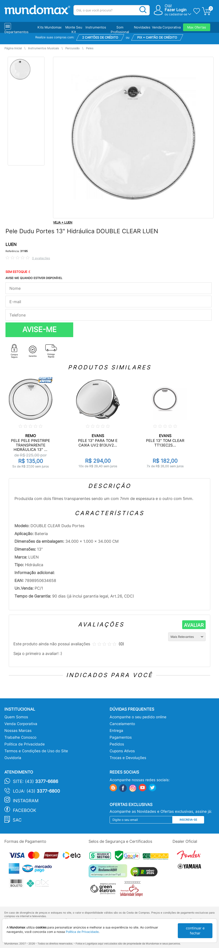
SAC (17, 820)
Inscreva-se (188, 819)
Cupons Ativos (122, 751)
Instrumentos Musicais (43, 48)
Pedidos (117, 744)
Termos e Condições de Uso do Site (36, 751)
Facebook (24, 810)
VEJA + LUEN (62, 222)
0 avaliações (41, 258)
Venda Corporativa (166, 27)
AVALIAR (194, 625)
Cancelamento (122, 724)
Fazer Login (176, 9)
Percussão (72, 48)
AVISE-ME (39, 329)
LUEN (10, 244)
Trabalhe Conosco (20, 737)
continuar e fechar (195, 930)
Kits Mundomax (49, 27)
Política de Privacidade (24, 744)
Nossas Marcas (18, 730)
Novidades (142, 27)
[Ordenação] (187, 636)
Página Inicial (13, 48)
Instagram (26, 800)
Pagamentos (121, 737)
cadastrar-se (178, 14)
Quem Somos (16, 717)
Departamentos (16, 32)
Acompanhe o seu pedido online (138, 717)
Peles (89, 48)
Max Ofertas (196, 27)
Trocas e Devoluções (128, 758)
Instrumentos (95, 27)
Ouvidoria (12, 758)
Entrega (116, 730)
